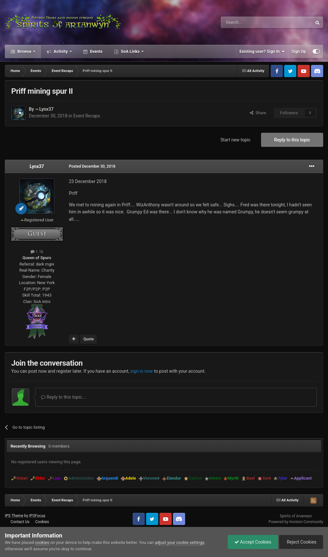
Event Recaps (86, 115)
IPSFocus (37, 515)
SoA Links (130, 51)
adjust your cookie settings (179, 542)
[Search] (251, 22)
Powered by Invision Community (295, 522)
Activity (61, 51)
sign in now (141, 371)
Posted (92, 166)
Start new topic (235, 139)
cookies (42, 542)
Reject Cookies (301, 542)
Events (95, 51)
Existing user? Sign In (262, 51)
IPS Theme (14, 515)
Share (258, 112)
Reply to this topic (292, 139)
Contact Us (20, 522)
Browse (24, 51)
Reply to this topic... (63, 397)
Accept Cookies (252, 542)
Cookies (42, 522)
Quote (88, 339)
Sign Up (298, 51)
